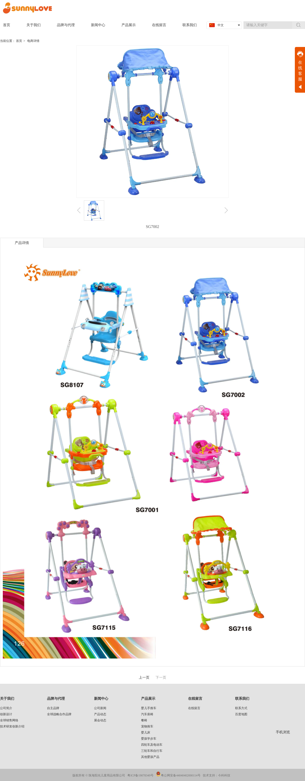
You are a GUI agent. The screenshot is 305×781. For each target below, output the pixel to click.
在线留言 (195, 699)
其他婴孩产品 (150, 757)
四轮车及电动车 (151, 744)
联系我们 (242, 699)
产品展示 (148, 699)
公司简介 (6, 708)
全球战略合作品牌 (59, 714)
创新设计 (6, 714)
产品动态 (100, 714)
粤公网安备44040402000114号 (181, 775)
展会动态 (100, 720)
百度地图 (241, 714)
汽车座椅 (147, 714)
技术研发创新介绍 (12, 726)
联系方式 (241, 708)
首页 (19, 41)
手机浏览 (283, 732)
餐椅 (144, 720)
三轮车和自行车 (151, 751)
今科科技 (224, 775)
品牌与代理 (56, 699)
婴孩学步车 (148, 738)
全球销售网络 (9, 720)
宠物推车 (147, 726)
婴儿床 (145, 732)
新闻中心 (101, 699)
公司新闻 (100, 708)
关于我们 (7, 699)
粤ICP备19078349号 (140, 775)
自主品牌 (53, 708)
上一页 (144, 677)
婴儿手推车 (148, 708)
